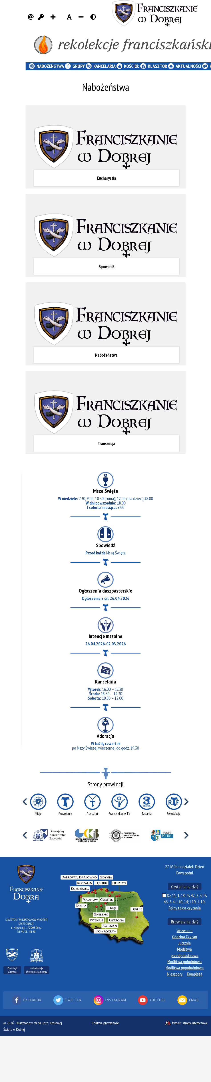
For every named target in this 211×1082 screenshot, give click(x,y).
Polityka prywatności (105, 1023)
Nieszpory (175, 974)
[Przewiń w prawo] (186, 802)
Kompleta (194, 974)
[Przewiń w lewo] (24, 802)
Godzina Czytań (184, 937)
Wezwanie (185, 930)
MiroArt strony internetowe (186, 1023)
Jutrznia (184, 943)
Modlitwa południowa (184, 961)
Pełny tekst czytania (185, 908)
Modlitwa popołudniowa (184, 968)
